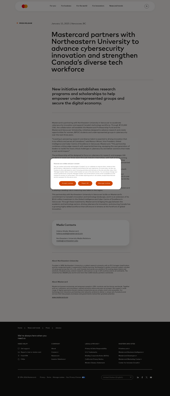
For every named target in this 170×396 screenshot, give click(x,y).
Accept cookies (67, 183)
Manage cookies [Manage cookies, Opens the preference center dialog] (104, 183)
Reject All (85, 183)
